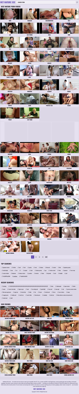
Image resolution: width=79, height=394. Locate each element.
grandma (30, 273)
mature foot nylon (12, 289)
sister (31, 270)
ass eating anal (35, 289)
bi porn (40, 292)
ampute (25, 270)
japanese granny (67, 267)
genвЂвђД (43, 289)
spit (63, 289)
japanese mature (6, 267)
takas (52, 286)
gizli (66, 273)
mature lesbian (6, 273)
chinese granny (39, 270)
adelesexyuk (59, 286)
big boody (49, 273)
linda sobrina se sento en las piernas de (64, 295)
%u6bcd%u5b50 (23, 276)
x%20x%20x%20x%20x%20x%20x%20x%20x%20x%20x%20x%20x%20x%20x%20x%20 (29, 286)
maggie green (5, 295)
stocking (4, 286)
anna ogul (57, 289)
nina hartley (23, 292)
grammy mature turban (71, 289)
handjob (60, 273)
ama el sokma (61, 292)
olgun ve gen (21, 289)
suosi (28, 289)
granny (30, 267)
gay (45, 270)
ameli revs (22, 295)
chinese (41, 267)
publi (11, 298)
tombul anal (47, 292)
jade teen (52, 295)
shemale (36, 273)
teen (12, 270)
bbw (60, 267)
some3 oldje (29, 295)
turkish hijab (5, 270)
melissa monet (52, 270)
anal (20, 267)
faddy (30, 292)
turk (25, 267)
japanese (65, 270)
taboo (43, 273)
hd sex (54, 292)
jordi (55, 273)
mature (54, 267)
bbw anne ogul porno (7, 292)
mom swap (73, 270)
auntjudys (45, 295)
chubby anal (14, 295)
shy (35, 292)
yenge (68, 292)
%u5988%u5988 (6, 276)
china (60, 270)
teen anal (50, 289)
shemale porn (37, 295)
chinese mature (22, 273)
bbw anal (48, 267)
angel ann (16, 292)
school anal (5, 298)
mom (36, 267)
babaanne (14, 273)
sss (16, 270)
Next (46, 257)
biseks (74, 286)
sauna (4, 289)
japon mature (67, 286)
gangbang (15, 276)
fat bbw (14, 267)
